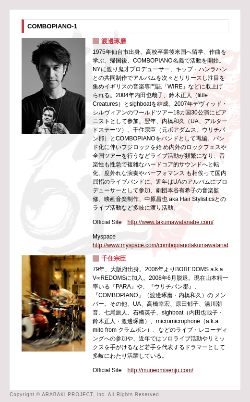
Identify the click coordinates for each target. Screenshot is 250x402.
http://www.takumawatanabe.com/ (170, 222)
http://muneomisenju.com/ (160, 370)
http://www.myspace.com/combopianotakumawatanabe (163, 245)
